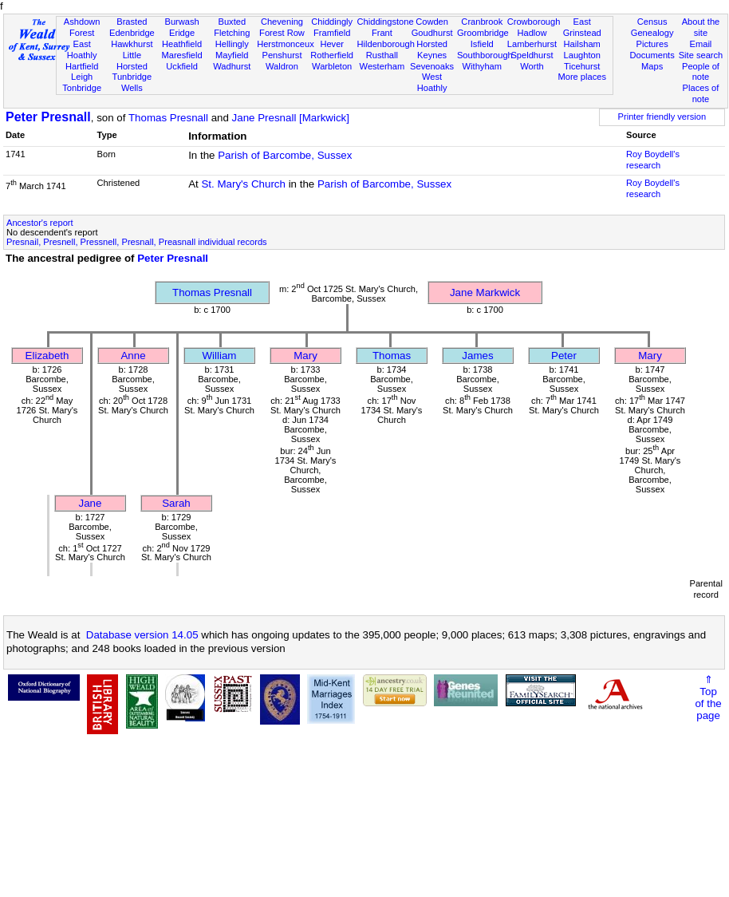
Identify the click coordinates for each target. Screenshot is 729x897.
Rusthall (382, 55)
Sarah (176, 503)
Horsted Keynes (431, 49)
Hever (332, 44)
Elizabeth (47, 356)
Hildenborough (386, 44)
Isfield (482, 44)
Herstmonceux (285, 44)
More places (582, 76)
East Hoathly (82, 49)
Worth (531, 66)
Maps (652, 66)
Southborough (485, 55)
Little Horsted (132, 60)
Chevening (282, 21)
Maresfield (181, 55)
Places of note (701, 93)
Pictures (652, 44)
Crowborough (534, 21)
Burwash (181, 21)
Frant (382, 33)
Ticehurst (582, 66)
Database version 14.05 (142, 635)
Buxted (232, 21)
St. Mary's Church (243, 184)
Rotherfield (331, 55)
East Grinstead (582, 27)
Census (652, 21)
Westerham (382, 66)
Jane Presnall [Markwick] (290, 118)
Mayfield (231, 55)
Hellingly (232, 44)
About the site (701, 27)
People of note (700, 71)
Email (701, 44)
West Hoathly (432, 82)
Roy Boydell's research (653, 159)
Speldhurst (531, 55)
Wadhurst (231, 66)
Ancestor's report (39, 222)
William (220, 356)
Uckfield (182, 66)
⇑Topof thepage (708, 697)
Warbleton (332, 66)
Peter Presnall (48, 117)
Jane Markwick (485, 292)
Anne (132, 356)
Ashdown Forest (82, 27)
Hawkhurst (131, 44)
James (477, 356)
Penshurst (281, 55)
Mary (305, 356)
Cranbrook (481, 21)
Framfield (331, 33)
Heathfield (182, 44)
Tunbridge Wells (132, 82)
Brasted (131, 21)
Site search (701, 55)
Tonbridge (81, 88)
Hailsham (582, 44)
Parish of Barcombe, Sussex (285, 155)
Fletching (232, 33)
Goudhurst (432, 33)
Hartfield (81, 66)
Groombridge (483, 33)
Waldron (282, 66)
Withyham (482, 66)
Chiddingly (332, 21)
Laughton (582, 55)
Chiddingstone (385, 21)
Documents (652, 55)
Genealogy (652, 33)
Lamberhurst (532, 44)
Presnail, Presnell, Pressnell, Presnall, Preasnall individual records (136, 242)
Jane (90, 503)
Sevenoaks (432, 66)
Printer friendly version (662, 116)
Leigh (82, 76)
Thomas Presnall (168, 118)
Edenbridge (132, 33)
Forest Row (282, 33)
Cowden (432, 21)
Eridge (182, 33)
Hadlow (531, 33)
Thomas (391, 356)
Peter (564, 356)
